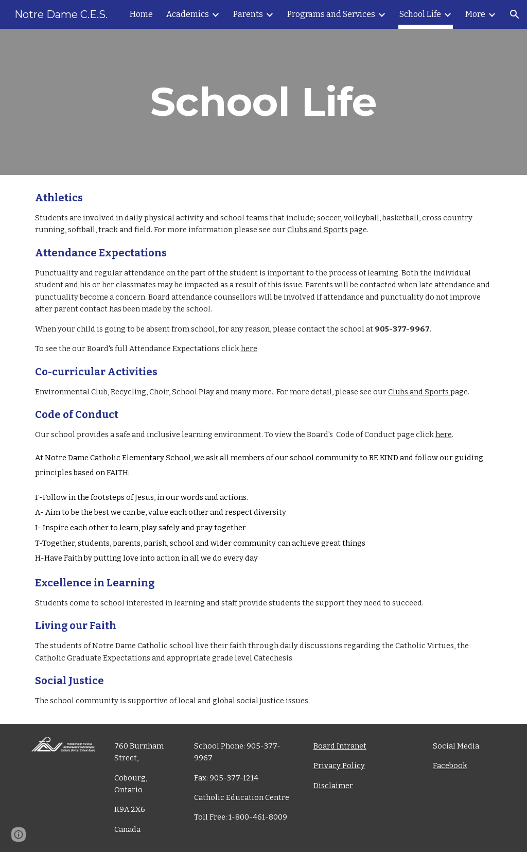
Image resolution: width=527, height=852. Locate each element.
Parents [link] (248, 14)
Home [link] (141, 14)
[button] (514, 14)
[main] (264, 102)
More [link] (475, 14)
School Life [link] (420, 14)
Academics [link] (187, 14)
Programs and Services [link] (331, 14)
